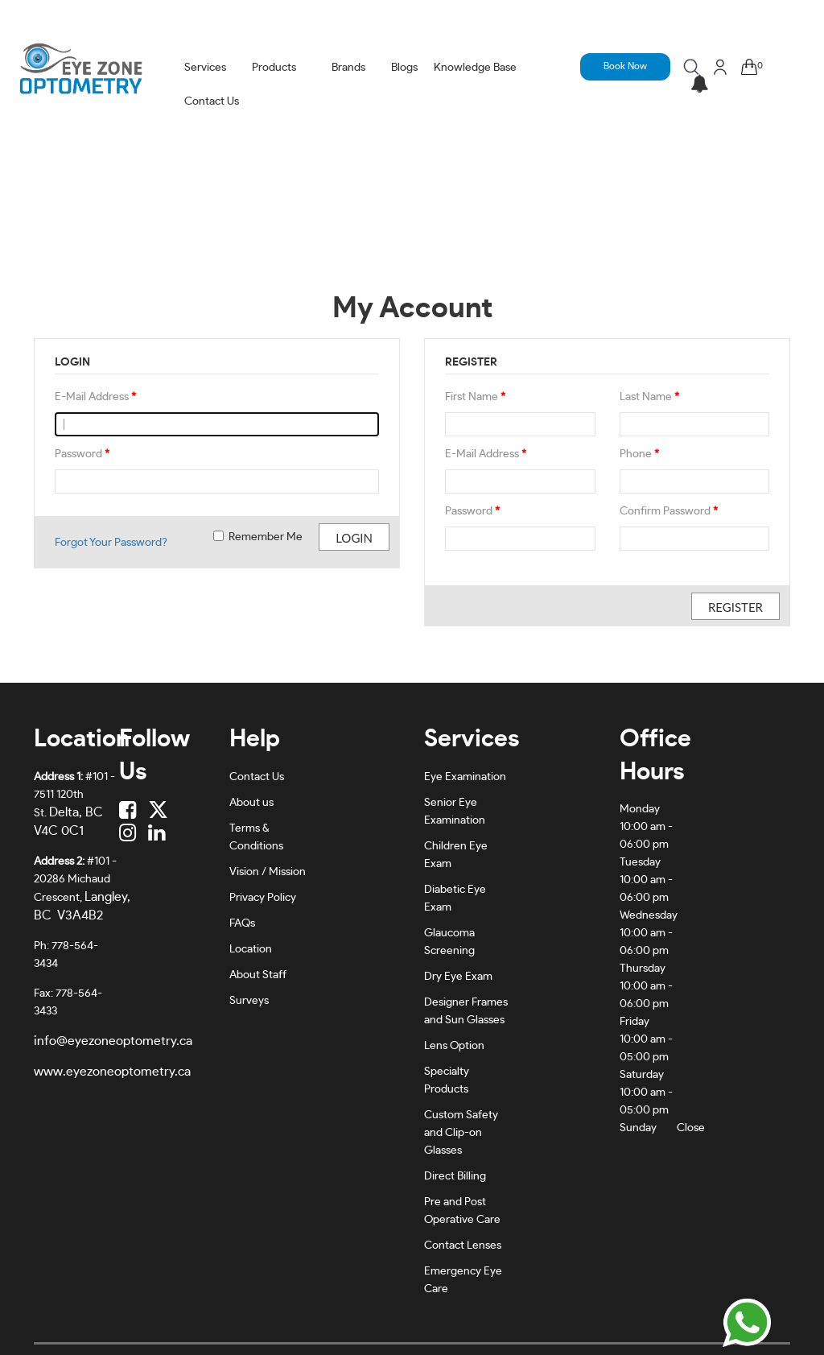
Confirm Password (669, 511)
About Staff (257, 975)
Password (82, 454)
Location (250, 949)
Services (205, 67)
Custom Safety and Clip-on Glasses (461, 1132)
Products (274, 67)
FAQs (242, 923)
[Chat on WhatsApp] (747, 1323)
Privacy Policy (262, 897)
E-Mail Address (95, 397)
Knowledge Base (475, 67)
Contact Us (211, 101)
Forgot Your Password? (111, 542)
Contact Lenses (462, 1245)
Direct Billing (455, 1176)
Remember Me (258, 537)
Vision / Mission (267, 872)
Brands (348, 67)
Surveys (249, 1000)
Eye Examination (465, 777)
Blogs (404, 67)
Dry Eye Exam (458, 976)
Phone (639, 454)
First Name (475, 397)
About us (251, 802)
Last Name (649, 397)
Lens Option (454, 1045)
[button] (699, 85)
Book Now (625, 66)
